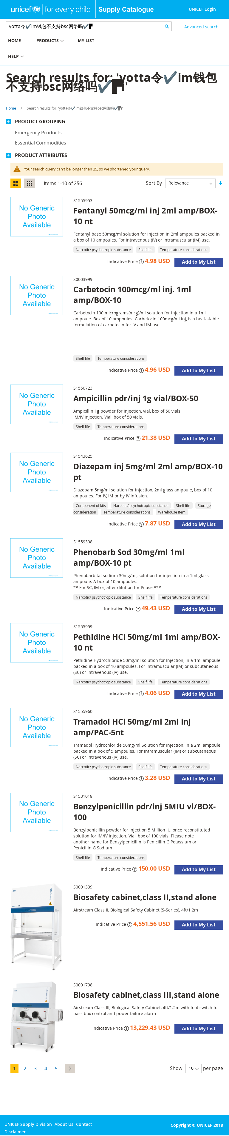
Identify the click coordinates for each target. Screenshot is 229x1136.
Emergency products (38, 132)
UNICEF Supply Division (28, 1124)
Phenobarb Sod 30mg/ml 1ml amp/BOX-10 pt (129, 557)
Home (11, 108)
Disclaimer (15, 1132)
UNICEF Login (202, 9)
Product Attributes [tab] (41, 155)
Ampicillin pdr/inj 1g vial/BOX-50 (135, 398)
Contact (84, 1124)
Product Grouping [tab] (40, 121)
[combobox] (89, 26)
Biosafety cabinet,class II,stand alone (144, 897)
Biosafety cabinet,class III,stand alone (146, 994)
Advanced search (201, 27)
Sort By (154, 182)
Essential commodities (40, 142)
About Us (64, 1124)
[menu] (57, 49)
